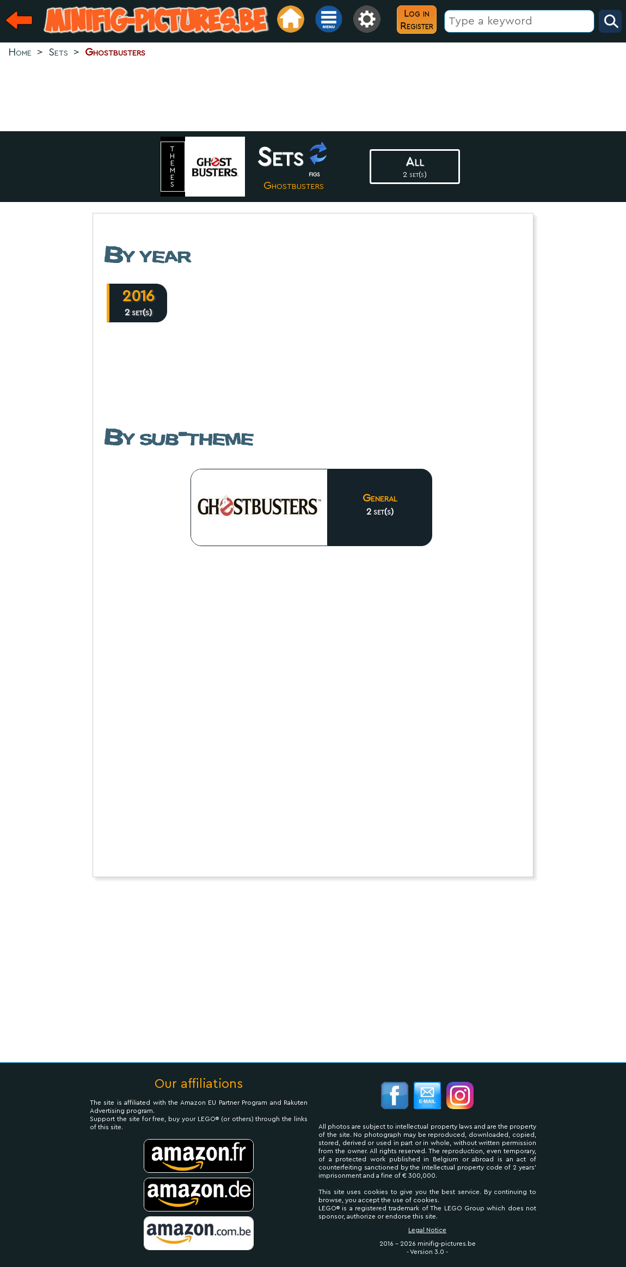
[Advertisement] (313, 95)
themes (173, 166)
